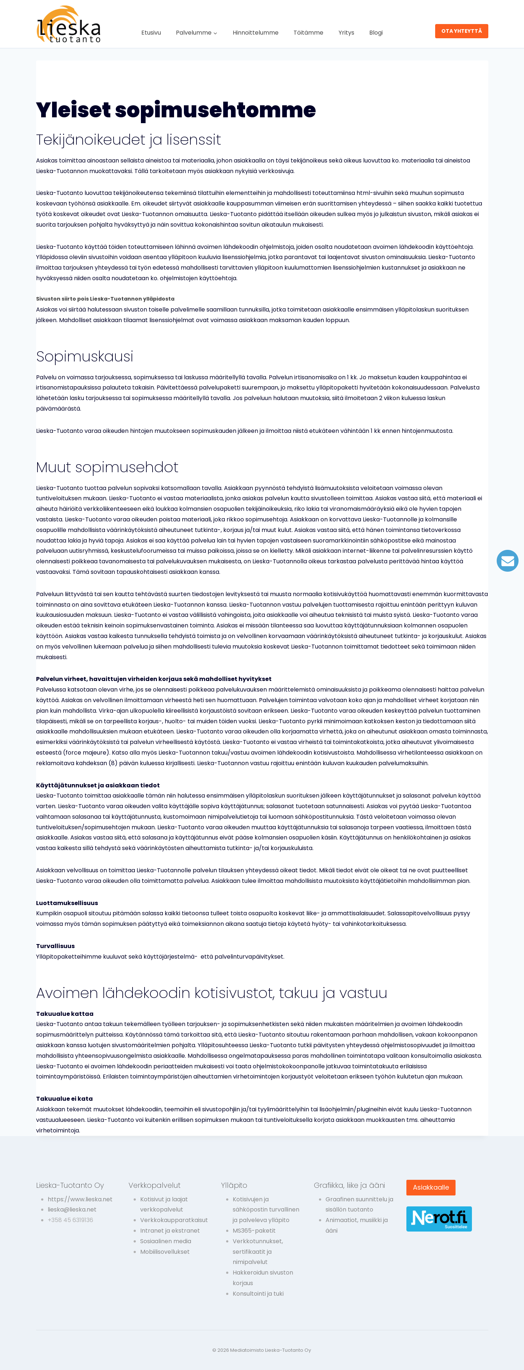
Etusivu (151, 32)
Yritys (346, 32)
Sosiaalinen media (165, 1241)
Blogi (376, 32)
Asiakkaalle (431, 1187)
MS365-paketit (254, 1230)
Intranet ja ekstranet (170, 1230)
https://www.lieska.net (80, 1199)
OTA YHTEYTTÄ (461, 31)
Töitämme (308, 32)
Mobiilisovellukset (165, 1252)
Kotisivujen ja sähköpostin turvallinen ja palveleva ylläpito (266, 1210)
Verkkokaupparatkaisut (174, 1220)
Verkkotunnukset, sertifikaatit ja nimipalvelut (258, 1252)
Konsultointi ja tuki (258, 1293)
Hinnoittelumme (256, 32)
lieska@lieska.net (72, 1209)
